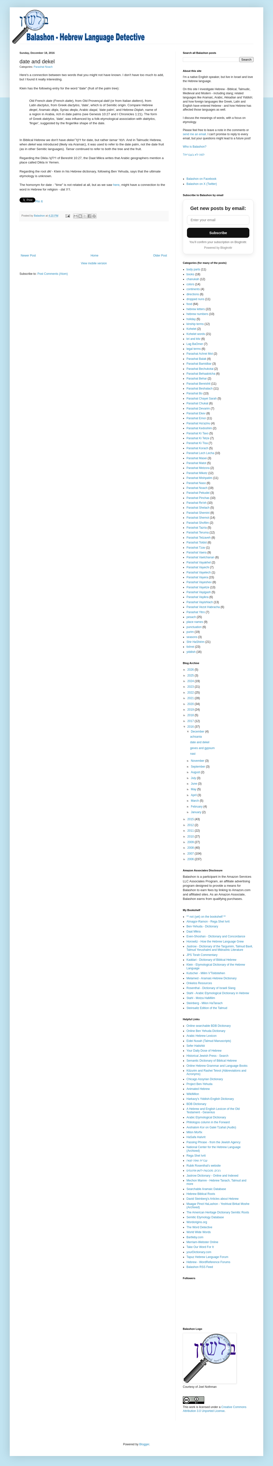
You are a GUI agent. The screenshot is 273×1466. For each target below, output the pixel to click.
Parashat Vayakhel (198, 562)
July (194, 778)
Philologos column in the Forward (208, 1122)
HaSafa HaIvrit (195, 1137)
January (196, 812)
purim (190, 632)
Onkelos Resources (199, 983)
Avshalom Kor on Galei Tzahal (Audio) (211, 1127)
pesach (191, 617)
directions (192, 294)
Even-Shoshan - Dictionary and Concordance (215, 936)
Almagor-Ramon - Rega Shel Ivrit (208, 921)
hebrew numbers (197, 314)
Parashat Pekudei (198, 493)
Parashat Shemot (197, 517)
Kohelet (191, 329)
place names (194, 622)
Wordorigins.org (196, 1222)
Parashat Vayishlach (199, 602)
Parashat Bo (194, 393)
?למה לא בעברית (194, 154)
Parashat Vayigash (198, 592)
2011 (191, 830)
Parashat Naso (196, 483)
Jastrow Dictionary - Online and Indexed (212, 1175)
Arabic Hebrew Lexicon (201, 1036)
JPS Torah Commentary (201, 955)
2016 (191, 726)
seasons (191, 637)
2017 (191, 721)
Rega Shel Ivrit (196, 1155)
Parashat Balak (196, 359)
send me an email (194, 134)
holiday (191, 319)
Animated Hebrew (198, 1089)
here (116, 185)
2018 (191, 715)
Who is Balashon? (194, 146)
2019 (191, 709)
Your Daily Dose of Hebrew (204, 1050)
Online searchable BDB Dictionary (208, 1026)
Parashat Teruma (197, 532)
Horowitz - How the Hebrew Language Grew (215, 941)
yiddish (190, 652)
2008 (191, 847)
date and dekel (199, 742)
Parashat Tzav (195, 547)
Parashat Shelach (198, 507)
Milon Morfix (194, 1132)
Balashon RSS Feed (199, 1267)
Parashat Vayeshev (199, 582)
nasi (192, 753)
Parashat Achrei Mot (199, 353)
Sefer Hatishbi (195, 1045)
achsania (196, 736)
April (194, 795)
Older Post (160, 255)
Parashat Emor (196, 418)
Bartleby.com (194, 1237)
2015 (191, 819)
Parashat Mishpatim (199, 478)
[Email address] (218, 220)
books (190, 274)
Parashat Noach (43, 66)
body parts (193, 269)
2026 (191, 669)
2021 (191, 698)
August (196, 772)
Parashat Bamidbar (199, 363)
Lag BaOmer (194, 344)
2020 (191, 704)
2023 (191, 686)
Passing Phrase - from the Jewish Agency (213, 1142)
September (198, 766)
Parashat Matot (196, 463)
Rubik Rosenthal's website (203, 1165)
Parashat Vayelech (198, 572)
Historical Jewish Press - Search (207, 1055)
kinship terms (195, 324)
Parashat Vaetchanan (200, 557)
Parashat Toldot (196, 542)
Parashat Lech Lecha (200, 453)
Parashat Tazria (196, 527)
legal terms (193, 349)
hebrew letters (195, 309)
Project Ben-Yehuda (199, 1084)
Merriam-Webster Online (202, 1242)
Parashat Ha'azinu (198, 423)
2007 (191, 853)
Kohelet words (195, 334)
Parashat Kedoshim (199, 428)
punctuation (194, 627)
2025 (191, 675)
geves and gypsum (202, 748)
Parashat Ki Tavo (197, 433)
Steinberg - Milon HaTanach (204, 1003)
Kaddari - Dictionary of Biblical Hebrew (211, 959)
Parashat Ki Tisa (197, 443)
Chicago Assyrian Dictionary (204, 1079)
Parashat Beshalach (199, 388)
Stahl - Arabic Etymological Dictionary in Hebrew (217, 993)
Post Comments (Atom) (52, 274)
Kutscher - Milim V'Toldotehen (205, 973)
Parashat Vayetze (197, 587)
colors (190, 284)
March (195, 800)
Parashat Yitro (195, 612)
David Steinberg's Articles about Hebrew (212, 1198)
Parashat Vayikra (197, 597)
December (198, 731)
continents (193, 289)
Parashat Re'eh (196, 503)
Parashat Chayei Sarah (201, 398)
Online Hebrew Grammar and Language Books (216, 1065)
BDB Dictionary (196, 1104)
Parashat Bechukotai (200, 369)
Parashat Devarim (198, 408)
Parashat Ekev (195, 413)
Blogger (144, 1444)
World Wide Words (198, 1232)
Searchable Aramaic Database (206, 1189)
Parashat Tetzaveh (198, 537)
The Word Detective (199, 1227)
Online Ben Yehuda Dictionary (205, 1031)
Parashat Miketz (196, 473)
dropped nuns (195, 299)
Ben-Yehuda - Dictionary (202, 926)
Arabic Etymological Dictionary (206, 1117)
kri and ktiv (193, 339)
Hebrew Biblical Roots (200, 1194)
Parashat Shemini (198, 512)
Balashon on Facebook (201, 179)
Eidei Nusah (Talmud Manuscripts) (208, 1041)
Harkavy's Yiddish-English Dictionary (210, 1099)
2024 (191, 681)
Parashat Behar (196, 378)
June (194, 783)
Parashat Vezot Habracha (203, 607)
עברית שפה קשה (196, 1160)
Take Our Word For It (200, 1247)
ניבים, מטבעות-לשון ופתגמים (203, 1170)
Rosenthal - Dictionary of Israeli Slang (210, 988)
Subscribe (218, 233)
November (198, 760)
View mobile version (94, 263)
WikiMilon (192, 1094)
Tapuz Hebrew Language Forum (207, 1257)
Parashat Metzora (198, 468)
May (194, 789)
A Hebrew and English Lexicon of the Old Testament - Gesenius (213, 1110)
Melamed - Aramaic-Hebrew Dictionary (211, 978)
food (189, 304)
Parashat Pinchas (197, 498)
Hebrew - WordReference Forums (208, 1262)
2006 (191, 859)
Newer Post (28, 255)
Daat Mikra (193, 931)
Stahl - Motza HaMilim (200, 998)
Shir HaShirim (195, 642)
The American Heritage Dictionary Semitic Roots (217, 1212)
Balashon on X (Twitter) (201, 184)
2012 (191, 825)
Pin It (39, 201)
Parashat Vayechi (197, 567)
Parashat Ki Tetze (197, 438)
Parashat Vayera (197, 577)
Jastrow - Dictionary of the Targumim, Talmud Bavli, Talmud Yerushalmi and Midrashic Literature (219, 948)
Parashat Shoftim (197, 522)
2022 (191, 692)
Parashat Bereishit (198, 383)
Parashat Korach (197, 448)
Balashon (40, 215)
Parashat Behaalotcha (200, 373)
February (197, 806)
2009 (191, 842)
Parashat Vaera (196, 552)
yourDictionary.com (198, 1252)
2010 (191, 836)
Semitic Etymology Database (205, 1217)
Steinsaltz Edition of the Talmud (206, 1008)
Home (94, 255)
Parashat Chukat (197, 403)
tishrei (190, 646)
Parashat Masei (196, 458)
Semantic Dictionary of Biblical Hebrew (211, 1060)
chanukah (192, 279)
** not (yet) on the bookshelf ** (206, 916)
